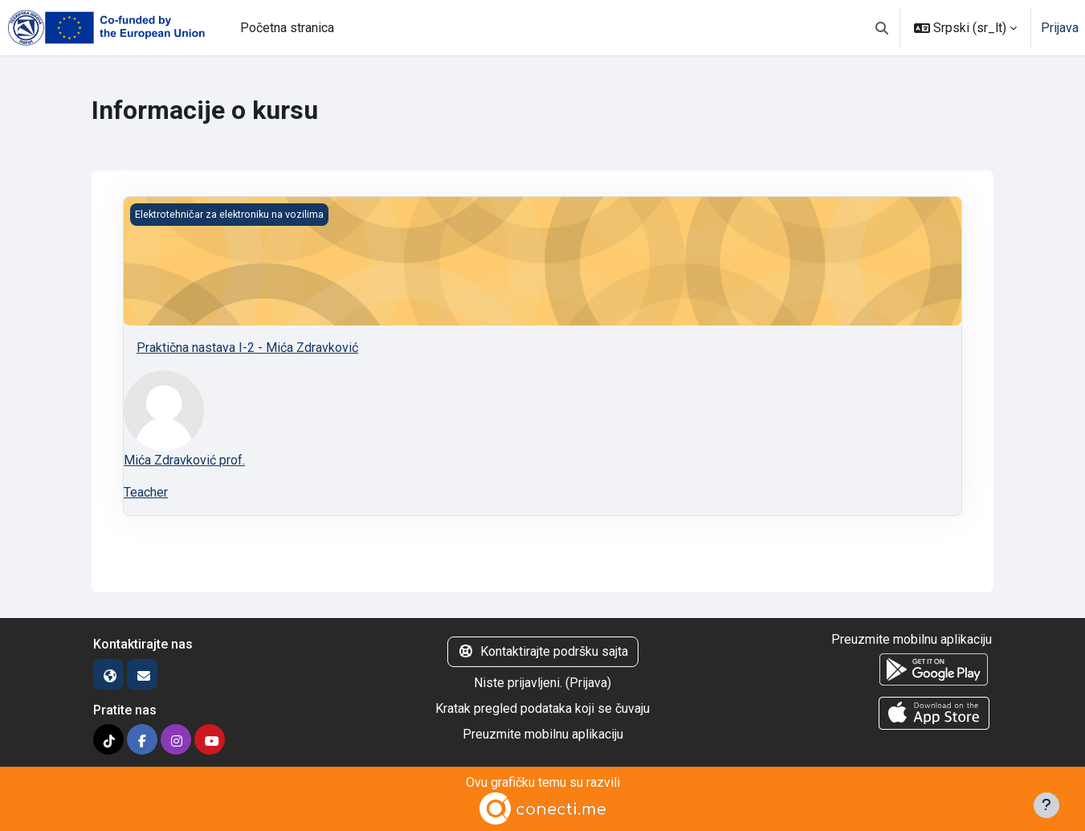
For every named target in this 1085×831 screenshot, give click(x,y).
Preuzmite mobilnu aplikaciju (543, 734)
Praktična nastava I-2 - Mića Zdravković (247, 347)
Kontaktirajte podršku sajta (543, 651)
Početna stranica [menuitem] (287, 27)
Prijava (1060, 27)
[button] (881, 27)
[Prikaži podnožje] (1046, 805)
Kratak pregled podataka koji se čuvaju (542, 708)
